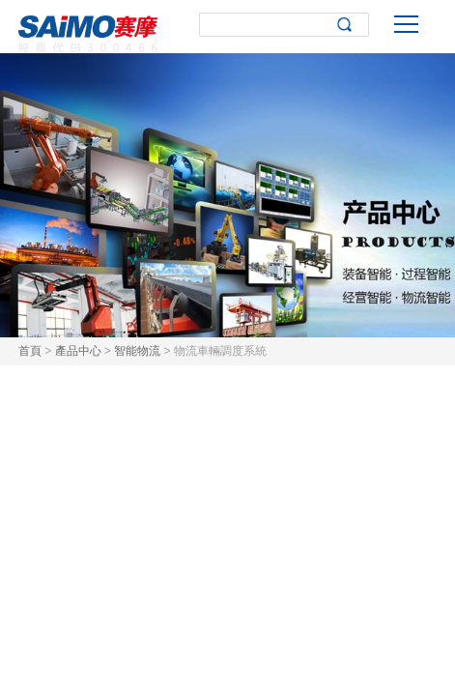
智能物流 (137, 351)
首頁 (30, 351)
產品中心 (78, 351)
